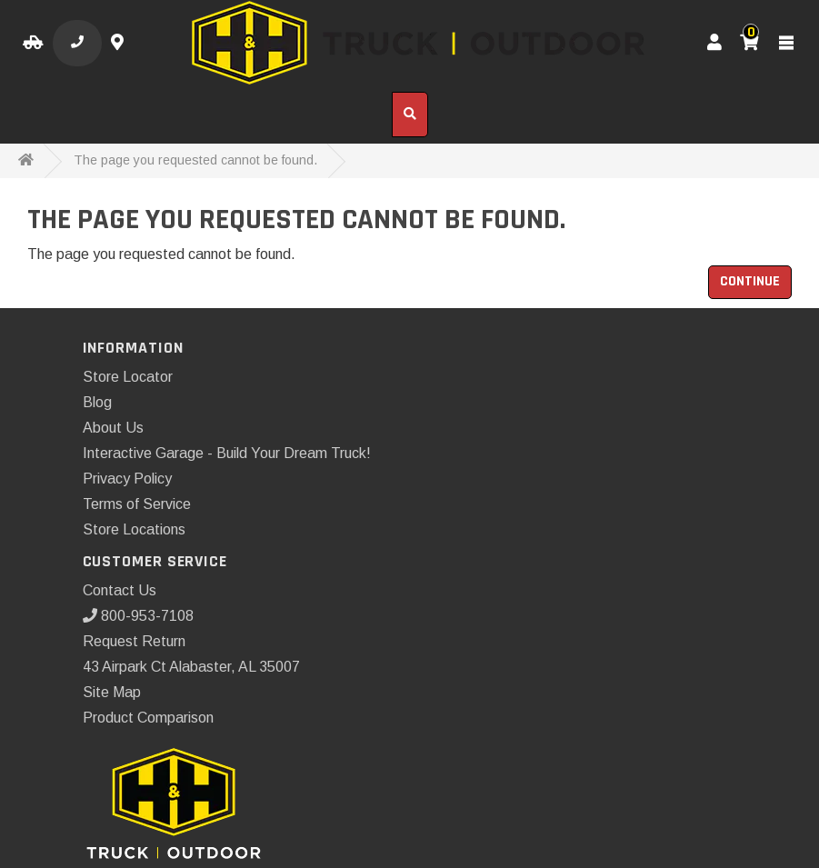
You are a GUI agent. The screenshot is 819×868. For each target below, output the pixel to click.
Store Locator (128, 376)
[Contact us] (119, 43)
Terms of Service (137, 504)
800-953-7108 (138, 616)
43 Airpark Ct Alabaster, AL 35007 (191, 666)
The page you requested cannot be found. (195, 160)
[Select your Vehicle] (33, 43)
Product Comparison (148, 717)
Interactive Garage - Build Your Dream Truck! (227, 453)
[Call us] (77, 43)
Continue (750, 281)
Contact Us (119, 590)
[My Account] (714, 43)
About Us (113, 427)
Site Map (112, 692)
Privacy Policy (127, 478)
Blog (97, 402)
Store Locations (134, 529)
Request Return (134, 641)
